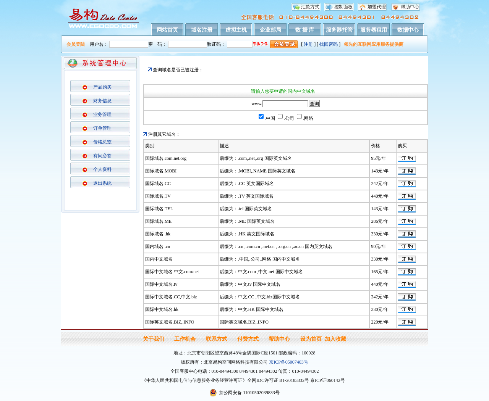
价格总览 (102, 142)
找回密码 (328, 44)
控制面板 (343, 7)
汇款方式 (310, 7)
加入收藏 (335, 339)
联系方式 (216, 339)
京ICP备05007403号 (288, 362)
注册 (308, 44)
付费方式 (248, 339)
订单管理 (102, 128)
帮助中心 (410, 7)
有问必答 (102, 155)
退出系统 (102, 183)
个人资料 (102, 169)
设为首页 (311, 339)
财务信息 (102, 100)
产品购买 (102, 87)
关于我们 (153, 339)
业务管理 (102, 114)
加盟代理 (377, 7)
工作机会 (185, 339)
